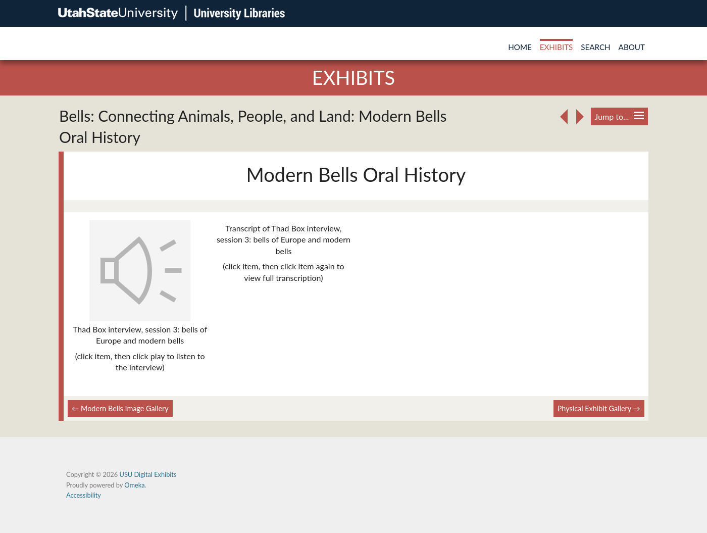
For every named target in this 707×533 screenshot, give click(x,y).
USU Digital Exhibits (147, 474)
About (632, 47)
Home (520, 47)
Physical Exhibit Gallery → (599, 408)
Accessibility (83, 495)
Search (595, 47)
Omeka (134, 485)
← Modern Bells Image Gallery (120, 408)
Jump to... (619, 116)
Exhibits (556, 47)
